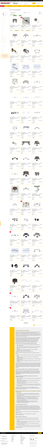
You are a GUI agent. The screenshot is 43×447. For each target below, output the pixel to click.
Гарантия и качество (22, 438)
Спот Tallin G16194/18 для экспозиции (36, 57)
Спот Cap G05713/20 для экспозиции (35, 271)
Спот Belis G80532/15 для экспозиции (35, 287)
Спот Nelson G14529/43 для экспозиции (25, 149)
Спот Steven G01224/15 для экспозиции (25, 88)
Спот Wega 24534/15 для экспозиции (24, 42)
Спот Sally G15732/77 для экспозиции (35, 103)
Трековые (3, 24)
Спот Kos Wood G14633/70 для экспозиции (25, 210)
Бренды (23, 0)
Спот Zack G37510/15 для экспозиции (35, 26)
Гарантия (7, 0)
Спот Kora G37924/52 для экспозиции (13, 226)
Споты (20, 15)
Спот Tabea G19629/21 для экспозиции (25, 72)
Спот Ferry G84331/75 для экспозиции (13, 256)
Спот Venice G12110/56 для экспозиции (14, 57)
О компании (13, 435)
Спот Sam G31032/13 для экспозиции (24, 103)
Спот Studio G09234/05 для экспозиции (14, 88)
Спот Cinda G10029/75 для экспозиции (36, 256)
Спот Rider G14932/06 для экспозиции (13, 118)
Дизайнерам (20, 0)
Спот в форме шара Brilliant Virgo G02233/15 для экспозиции (37, 302)
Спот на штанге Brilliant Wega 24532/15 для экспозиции (14, 302)
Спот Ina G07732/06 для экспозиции (13, 241)
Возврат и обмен (22, 439)
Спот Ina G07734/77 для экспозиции (35, 241)
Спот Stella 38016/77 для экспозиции (35, 88)
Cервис (21, 435)
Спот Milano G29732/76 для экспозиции (14, 180)
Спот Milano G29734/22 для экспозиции (25, 180)
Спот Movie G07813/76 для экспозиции (14, 164)
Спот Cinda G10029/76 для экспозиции (25, 271)
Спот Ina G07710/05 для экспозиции (24, 226)
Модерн (3, 30)
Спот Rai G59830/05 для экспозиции (35, 118)
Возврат (10, 0)
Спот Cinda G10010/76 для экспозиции (14, 271)
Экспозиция (14, 15)
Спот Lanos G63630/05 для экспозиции (14, 210)
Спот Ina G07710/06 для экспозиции (35, 226)
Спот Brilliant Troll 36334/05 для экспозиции (25, 317)
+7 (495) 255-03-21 (17, 3)
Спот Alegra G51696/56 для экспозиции (25, 26)
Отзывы (13, 0)
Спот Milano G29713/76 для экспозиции (25, 164)
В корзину (17, 30)
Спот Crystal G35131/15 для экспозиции (25, 256)
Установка (16, 0)
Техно (3, 32)
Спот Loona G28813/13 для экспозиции (25, 195)
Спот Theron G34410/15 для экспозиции (25, 57)
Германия (3, 51)
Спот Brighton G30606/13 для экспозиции (25, 287)
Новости (21, 442)
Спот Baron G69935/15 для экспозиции (14, 26)
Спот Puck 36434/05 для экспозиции (13, 134)
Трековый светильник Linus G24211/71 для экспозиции (36, 195)
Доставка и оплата (3, 0)
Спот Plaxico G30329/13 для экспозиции (25, 134)
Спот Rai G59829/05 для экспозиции (24, 118)
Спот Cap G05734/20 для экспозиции (13, 287)
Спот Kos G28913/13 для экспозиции (35, 210)
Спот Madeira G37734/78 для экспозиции (14, 195)
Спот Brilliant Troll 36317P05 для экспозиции (36, 317)
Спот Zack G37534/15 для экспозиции (13, 42)
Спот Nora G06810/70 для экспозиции (13, 149)
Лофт (3, 29)
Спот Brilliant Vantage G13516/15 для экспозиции (14, 317)
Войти (41, 0)
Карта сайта (12, 441)
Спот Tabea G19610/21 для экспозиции (14, 72)
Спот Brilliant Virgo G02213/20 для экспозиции (26, 302)
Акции (12, 440)
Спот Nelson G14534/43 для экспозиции (36, 149)
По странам (12, 438)
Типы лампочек (22, 443)
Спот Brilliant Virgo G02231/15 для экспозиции (37, 42)
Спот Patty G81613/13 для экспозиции (35, 134)
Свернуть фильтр (13, 12)
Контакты (27, 0)
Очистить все (40, 14)
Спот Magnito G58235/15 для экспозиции (36, 180)
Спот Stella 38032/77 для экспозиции (13, 103)
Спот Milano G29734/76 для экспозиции (36, 164)
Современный (4, 31)
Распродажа (12, 439)
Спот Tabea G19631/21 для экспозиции (36, 72)
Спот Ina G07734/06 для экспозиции (24, 241)
